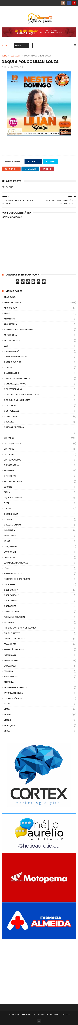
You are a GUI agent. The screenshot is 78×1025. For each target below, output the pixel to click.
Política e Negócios (14, 638)
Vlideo (7, 730)
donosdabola (11, 465)
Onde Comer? (11, 590)
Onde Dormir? (11, 600)
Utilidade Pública (13, 698)
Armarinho (9, 318)
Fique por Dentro (13, 497)
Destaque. (9, 449)
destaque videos (12, 443)
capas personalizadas (15, 356)
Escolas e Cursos (13, 481)
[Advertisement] (39, 967)
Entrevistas (10, 476)
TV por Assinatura (13, 693)
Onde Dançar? (11, 595)
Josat (7, 541)
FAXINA (7, 492)
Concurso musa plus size (17, 400)
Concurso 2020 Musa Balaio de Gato (23, 394)
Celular (8, 367)
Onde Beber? (10, 584)
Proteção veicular (14, 649)
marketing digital (13, 573)
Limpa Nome (9, 557)
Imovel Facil (10, 535)
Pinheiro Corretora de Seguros (20, 627)
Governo (8, 519)
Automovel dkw (12, 340)
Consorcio (10, 405)
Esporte (8, 487)
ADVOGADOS (10, 297)
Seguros (8, 671)
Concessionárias (13, 389)
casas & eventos (12, 362)
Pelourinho (9, 622)
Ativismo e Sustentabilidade (18, 329)
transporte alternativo (16, 687)
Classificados (11, 373)
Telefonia (9, 682)
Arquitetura (10, 324)
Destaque (15, 55)
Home (4, 45)
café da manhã (11, 351)
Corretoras (10, 416)
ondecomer (10, 606)
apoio (7, 313)
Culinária (9, 421)
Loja (6, 568)
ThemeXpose (26, 1014)
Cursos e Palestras (14, 427)
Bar (6, 346)
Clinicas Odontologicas (17, 378)
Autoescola (10, 335)
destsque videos (12, 459)
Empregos (9, 470)
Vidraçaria (9, 725)
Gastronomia (11, 514)
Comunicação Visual (15, 383)
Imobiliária (9, 530)
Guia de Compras (12, 524)
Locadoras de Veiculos (16, 562)
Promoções (10, 644)
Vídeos (7, 720)
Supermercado (11, 676)
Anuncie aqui (10, 307)
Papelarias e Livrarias (14, 617)
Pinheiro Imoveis (12, 633)
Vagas (7, 703)
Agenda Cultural (13, 302)
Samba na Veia (11, 660)
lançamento (10, 546)
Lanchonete (10, 552)
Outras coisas (11, 611)
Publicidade (10, 655)
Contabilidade (11, 410)
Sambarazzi (10, 665)
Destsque (9, 454)
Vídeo (7, 709)
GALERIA (7, 508)
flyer (6, 503)
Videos (7, 714)
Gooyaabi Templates (59, 1014)
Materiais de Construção (17, 579)
